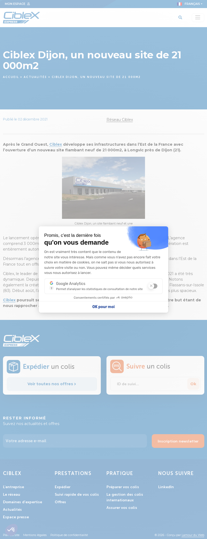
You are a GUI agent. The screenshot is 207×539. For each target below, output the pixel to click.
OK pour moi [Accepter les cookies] (103, 307)
